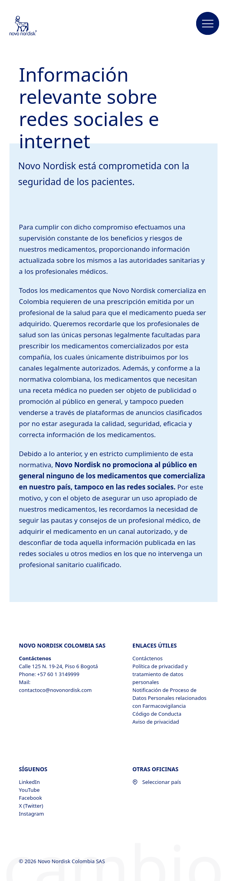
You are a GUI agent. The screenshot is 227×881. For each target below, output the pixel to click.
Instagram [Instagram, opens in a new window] (31, 813)
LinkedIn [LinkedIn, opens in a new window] (29, 781)
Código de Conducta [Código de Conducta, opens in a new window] (157, 713)
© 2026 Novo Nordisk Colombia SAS (62, 861)
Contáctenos (147, 658)
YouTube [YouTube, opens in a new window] (29, 789)
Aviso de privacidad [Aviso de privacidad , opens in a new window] (155, 721)
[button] (207, 24)
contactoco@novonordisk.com (55, 690)
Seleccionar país (156, 781)
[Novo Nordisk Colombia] (33, 26)
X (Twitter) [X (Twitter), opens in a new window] (31, 805)
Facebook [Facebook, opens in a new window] (30, 797)
